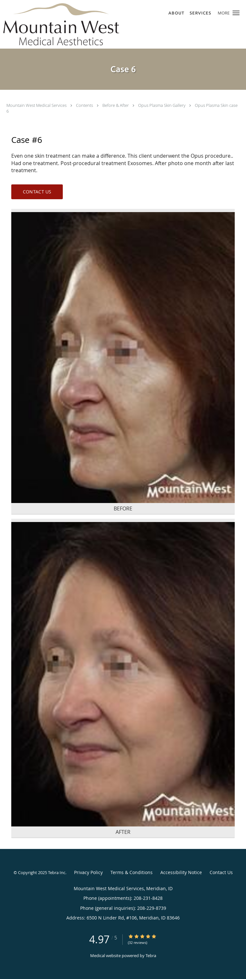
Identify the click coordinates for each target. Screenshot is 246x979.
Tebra (151, 955)
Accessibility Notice (181, 872)
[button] (236, 13)
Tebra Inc (56, 872)
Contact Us (37, 192)
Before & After (116, 105)
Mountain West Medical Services (37, 105)
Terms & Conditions (131, 872)
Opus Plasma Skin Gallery (162, 105)
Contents (85, 105)
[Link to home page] (83, 24)
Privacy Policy (88, 872)
